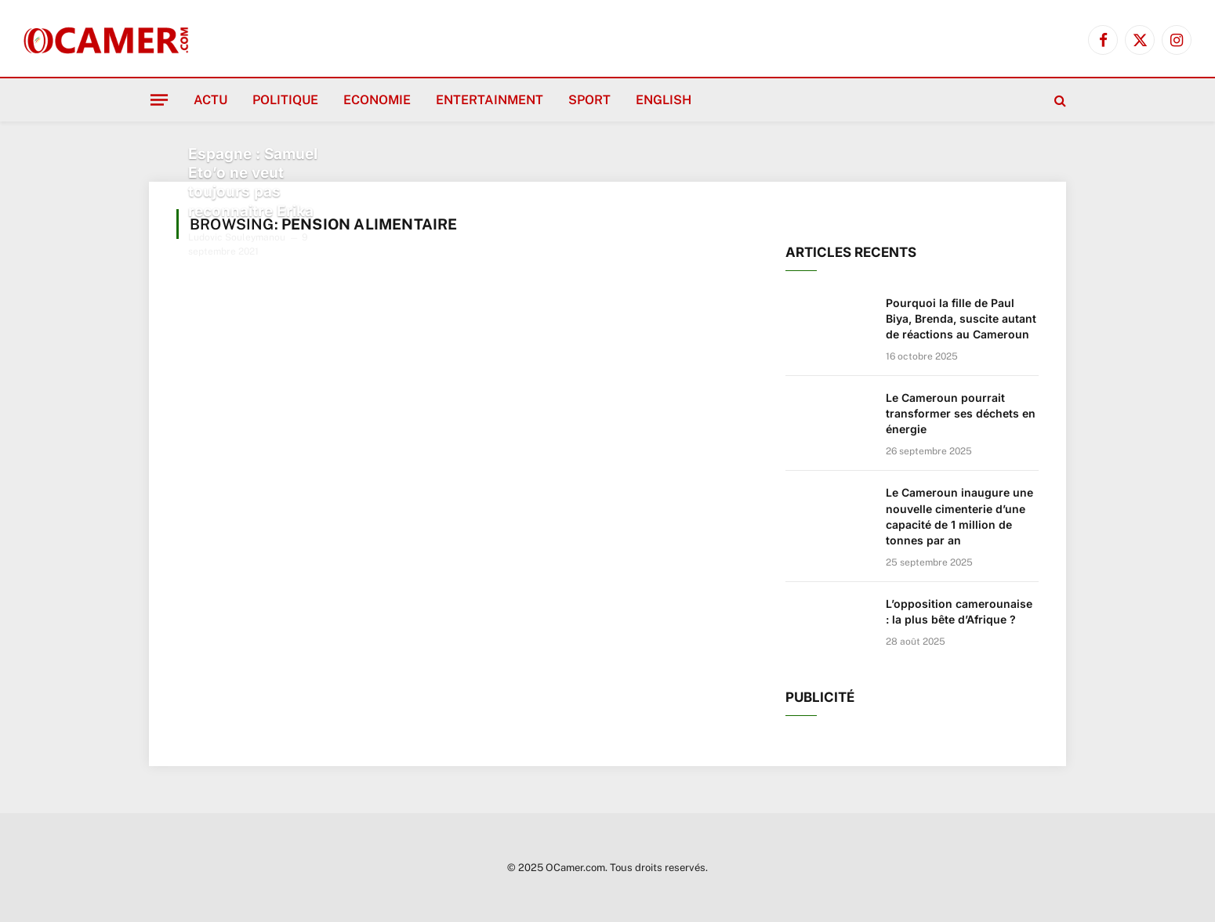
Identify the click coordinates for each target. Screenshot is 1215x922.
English (663, 99)
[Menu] (159, 99)
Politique (285, 99)
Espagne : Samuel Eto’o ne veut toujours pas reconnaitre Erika (252, 182)
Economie (377, 99)
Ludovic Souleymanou (236, 237)
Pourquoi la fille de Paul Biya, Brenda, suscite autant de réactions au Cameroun (961, 318)
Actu (210, 99)
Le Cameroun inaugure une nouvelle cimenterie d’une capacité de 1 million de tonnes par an (959, 516)
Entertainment (489, 99)
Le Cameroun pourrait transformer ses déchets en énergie (960, 413)
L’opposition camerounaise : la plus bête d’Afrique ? (959, 611)
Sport (589, 99)
